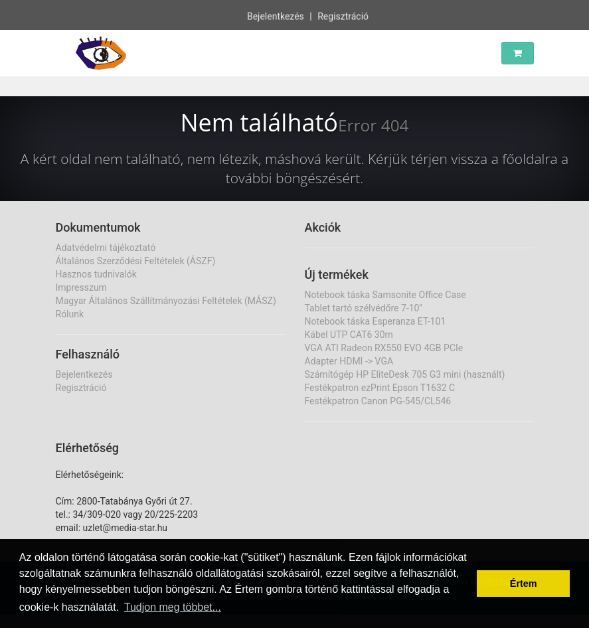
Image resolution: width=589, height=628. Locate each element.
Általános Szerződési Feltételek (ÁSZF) (136, 261)
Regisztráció (343, 16)
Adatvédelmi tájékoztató (106, 247)
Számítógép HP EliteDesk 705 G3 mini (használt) (405, 374)
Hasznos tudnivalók (96, 274)
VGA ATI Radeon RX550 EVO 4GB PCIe (384, 348)
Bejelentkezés (275, 16)
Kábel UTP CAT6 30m (349, 334)
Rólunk (70, 314)
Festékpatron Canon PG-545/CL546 (378, 401)
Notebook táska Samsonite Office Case (385, 294)
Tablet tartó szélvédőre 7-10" (363, 308)
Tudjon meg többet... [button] (172, 607)
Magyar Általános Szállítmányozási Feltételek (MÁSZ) (166, 300)
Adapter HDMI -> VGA (349, 361)
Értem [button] (523, 583)
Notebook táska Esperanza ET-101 (375, 321)
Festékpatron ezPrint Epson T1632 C (380, 387)
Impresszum (81, 287)
